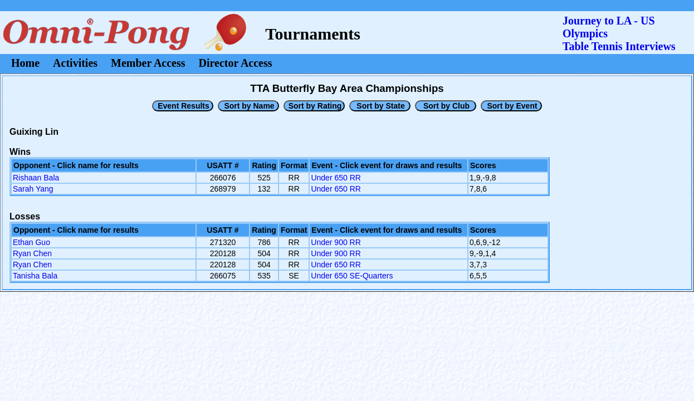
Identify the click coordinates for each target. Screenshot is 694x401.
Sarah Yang (33, 188)
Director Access (235, 63)
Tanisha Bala (35, 275)
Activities (75, 63)
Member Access (148, 63)
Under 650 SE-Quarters (352, 275)
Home (25, 63)
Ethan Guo (31, 242)
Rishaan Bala (36, 177)
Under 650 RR (336, 177)
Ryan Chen (32, 253)
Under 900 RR (336, 242)
